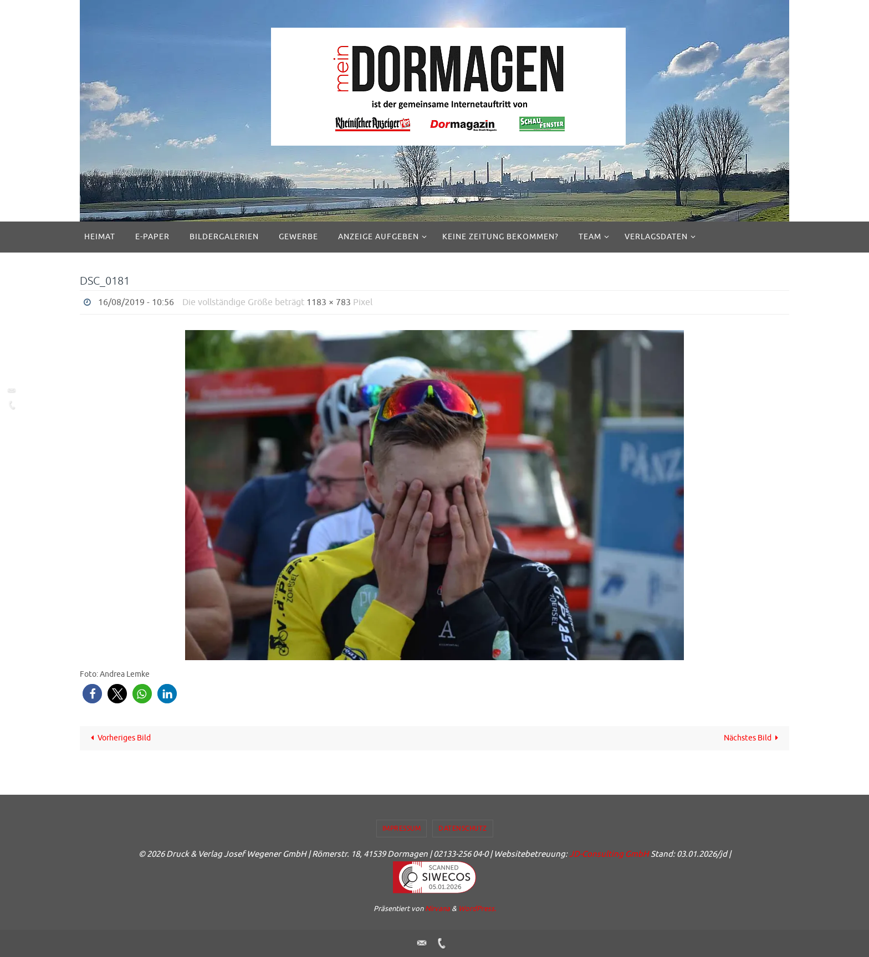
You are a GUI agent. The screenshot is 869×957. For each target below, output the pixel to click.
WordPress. (477, 908)
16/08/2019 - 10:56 (136, 302)
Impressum (401, 828)
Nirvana (437, 908)
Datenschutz (462, 828)
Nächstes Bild (753, 738)
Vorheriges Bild (119, 738)
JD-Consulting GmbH (609, 854)
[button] (92, 693)
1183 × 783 (328, 302)
